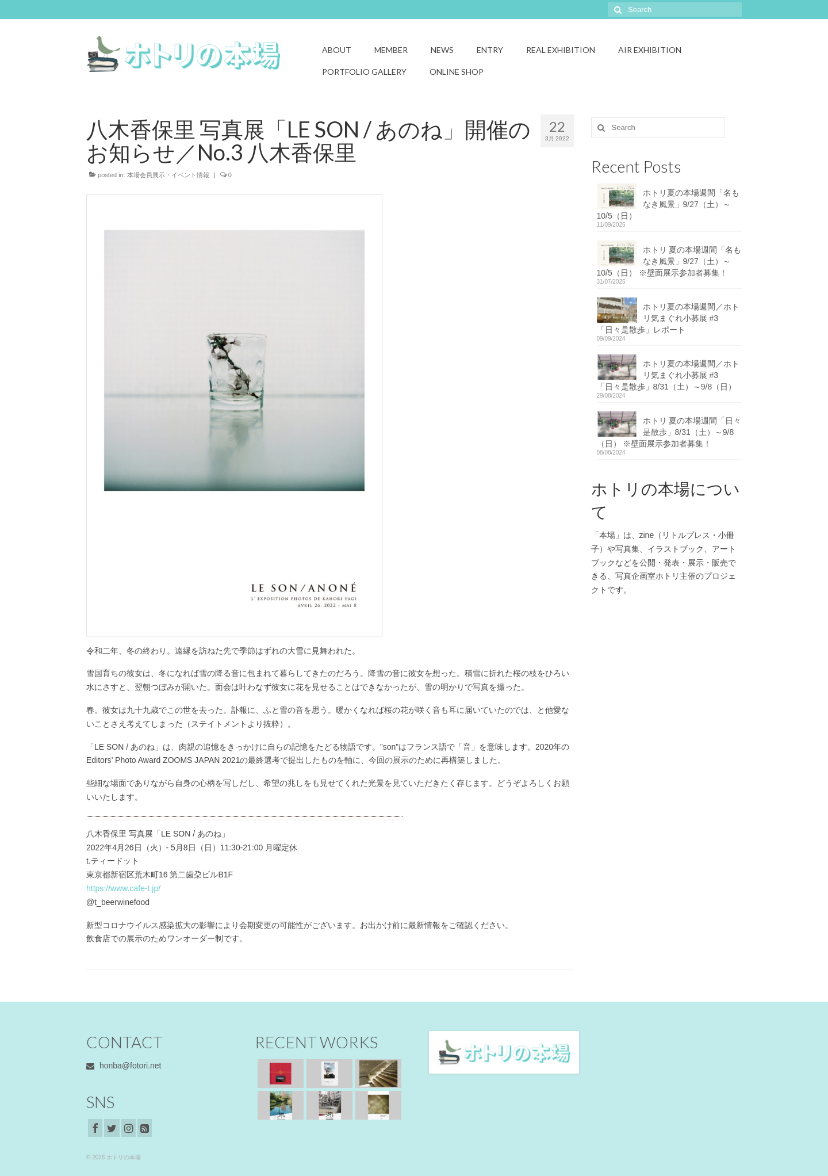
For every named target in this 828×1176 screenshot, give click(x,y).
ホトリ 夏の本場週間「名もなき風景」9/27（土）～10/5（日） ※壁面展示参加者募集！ (669, 261)
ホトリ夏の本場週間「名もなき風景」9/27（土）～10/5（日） (668, 204)
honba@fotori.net (124, 1065)
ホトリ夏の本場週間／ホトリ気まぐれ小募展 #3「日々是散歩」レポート (668, 318)
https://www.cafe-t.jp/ (123, 888)
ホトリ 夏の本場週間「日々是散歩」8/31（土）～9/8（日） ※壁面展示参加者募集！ (669, 432)
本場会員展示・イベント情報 (168, 174)
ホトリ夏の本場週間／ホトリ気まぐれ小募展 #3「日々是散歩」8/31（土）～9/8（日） (668, 375)
